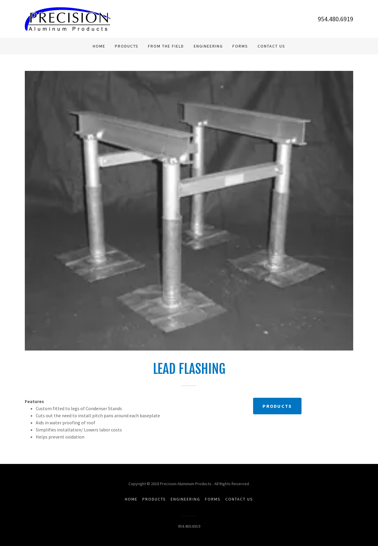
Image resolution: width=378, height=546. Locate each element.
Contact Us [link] (271, 46)
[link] (68, 18)
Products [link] (127, 46)
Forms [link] (240, 46)
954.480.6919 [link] (335, 19)
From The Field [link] (166, 46)
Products (277, 406)
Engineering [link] (208, 46)
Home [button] (131, 499)
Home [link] (99, 46)
